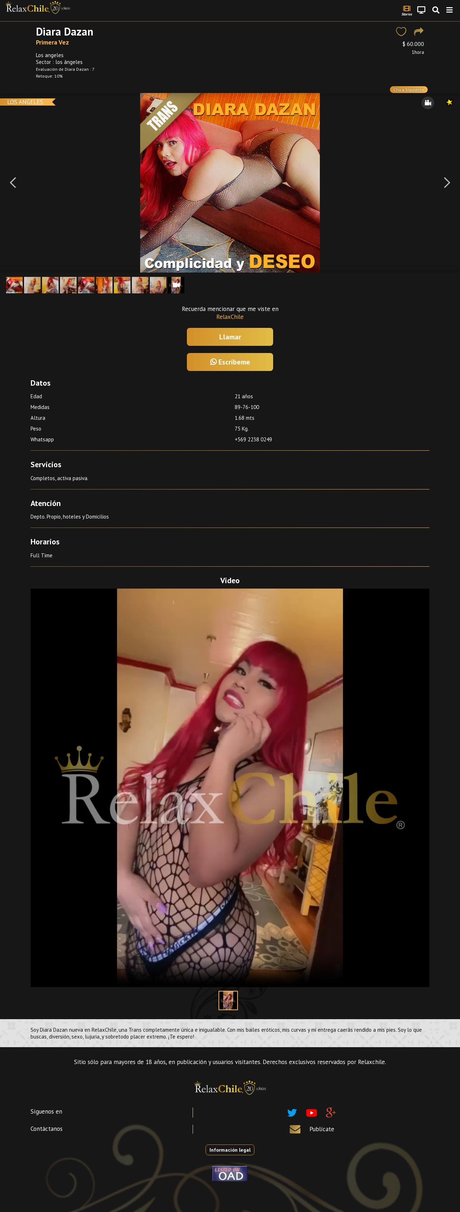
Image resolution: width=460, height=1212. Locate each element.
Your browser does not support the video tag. (230, 788)
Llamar (230, 337)
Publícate (321, 1129)
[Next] (447, 183)
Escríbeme (230, 362)
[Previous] (13, 183)
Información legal (230, 1150)
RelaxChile (230, 317)
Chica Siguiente (409, 89)
